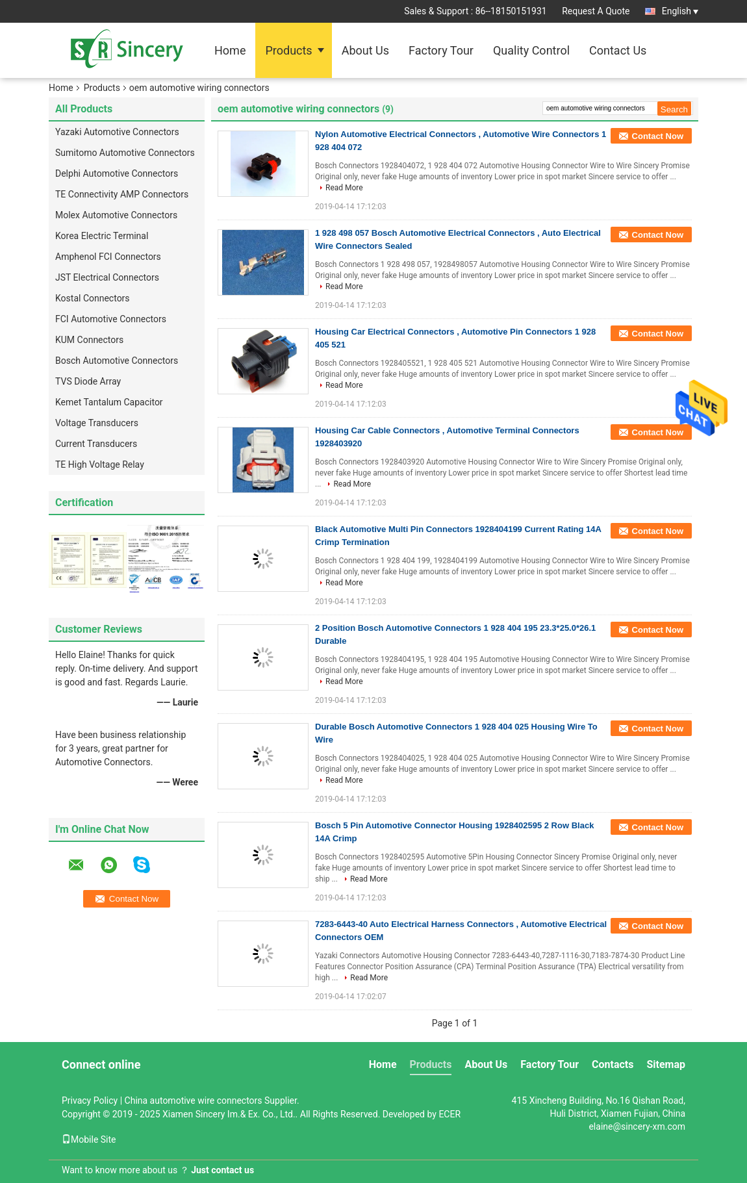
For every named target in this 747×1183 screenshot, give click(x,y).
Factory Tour (441, 50)
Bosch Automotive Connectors (116, 360)
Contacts (612, 1064)
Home (230, 50)
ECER (449, 1114)
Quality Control (531, 50)
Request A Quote (595, 11)
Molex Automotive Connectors (116, 215)
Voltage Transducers (96, 423)
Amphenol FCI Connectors (108, 256)
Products (288, 50)
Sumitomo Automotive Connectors (125, 152)
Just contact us (222, 1170)
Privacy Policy (90, 1100)
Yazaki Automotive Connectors (117, 132)
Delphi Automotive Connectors (116, 173)
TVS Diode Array (88, 381)
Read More (344, 187)
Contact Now (657, 136)
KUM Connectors (89, 340)
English (680, 11)
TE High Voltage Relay (99, 464)
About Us (365, 50)
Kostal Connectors (92, 298)
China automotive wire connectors (193, 1100)
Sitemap (665, 1064)
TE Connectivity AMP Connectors (121, 194)
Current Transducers (96, 444)
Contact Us (617, 50)
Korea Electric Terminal (101, 236)
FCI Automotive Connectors (110, 319)
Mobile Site (89, 1139)
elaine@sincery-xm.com (637, 1126)
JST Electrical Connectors (107, 277)
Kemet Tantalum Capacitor (109, 402)
